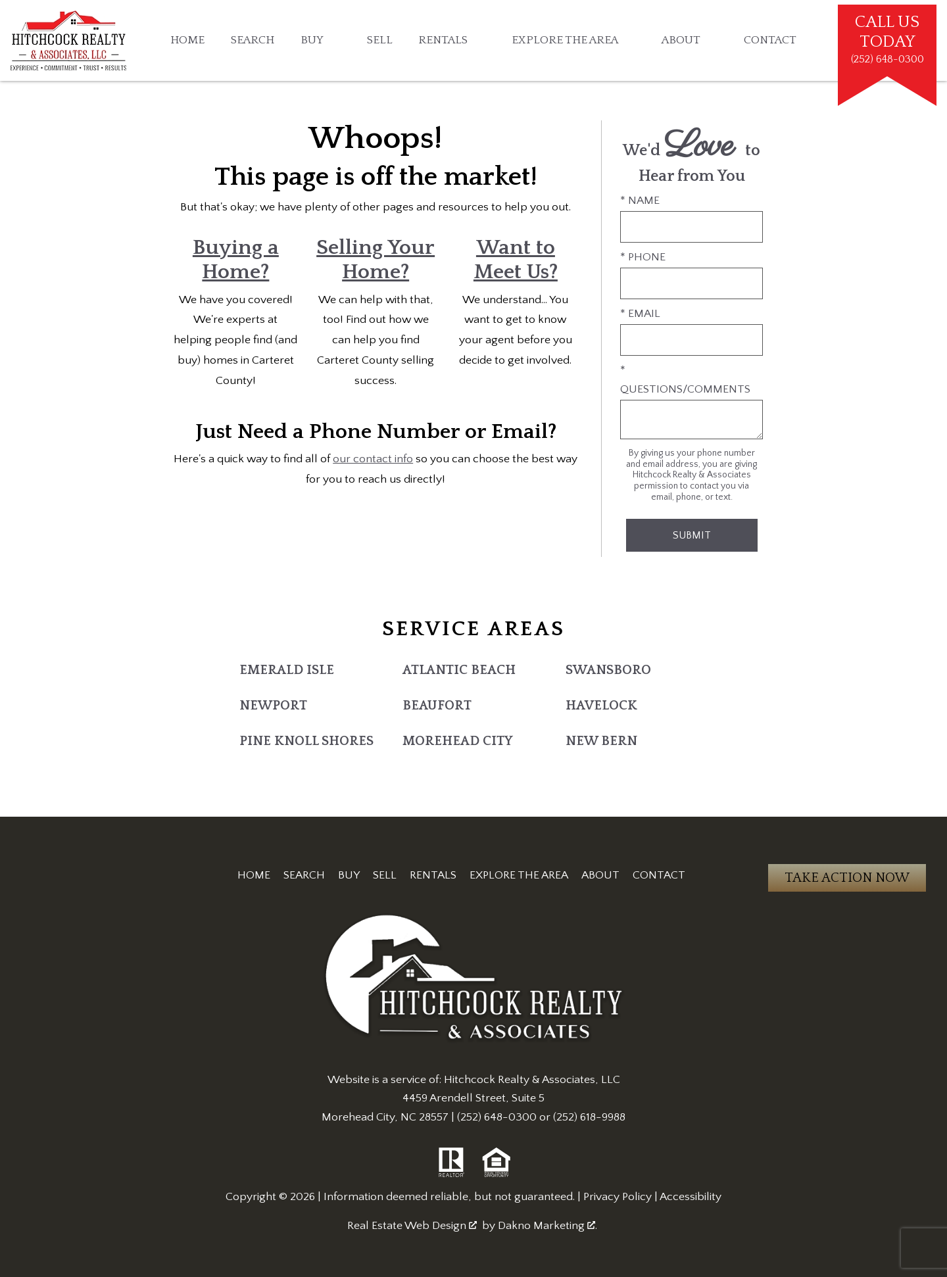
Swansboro (608, 670)
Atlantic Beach (459, 670)
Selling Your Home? (375, 259)
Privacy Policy (617, 1196)
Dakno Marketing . (547, 1225)
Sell (380, 41)
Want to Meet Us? (516, 259)
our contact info (373, 459)
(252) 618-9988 (589, 1117)
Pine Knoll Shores (306, 741)
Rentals (433, 875)
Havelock (601, 705)
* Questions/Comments (685, 379)
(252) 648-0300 (497, 1117)
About (600, 875)
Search (252, 41)
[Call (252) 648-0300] (887, 40)
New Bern (601, 741)
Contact (770, 41)
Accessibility (690, 1196)
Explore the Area (519, 875)
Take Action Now (847, 878)
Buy (349, 875)
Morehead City (457, 741)
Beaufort (437, 705)
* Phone (643, 257)
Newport (273, 705)
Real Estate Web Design (412, 1225)
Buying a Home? (236, 259)
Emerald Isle (286, 670)
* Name (640, 200)
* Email (640, 313)
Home (187, 41)
